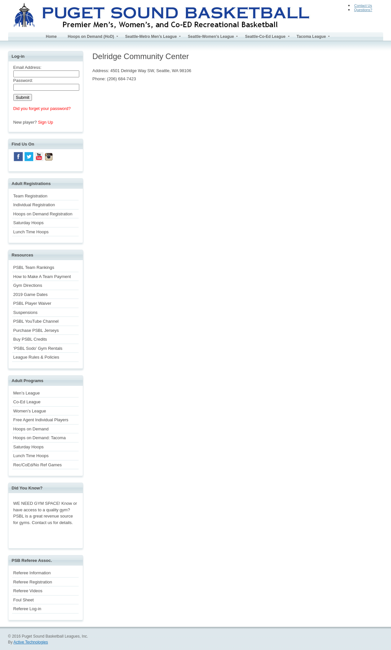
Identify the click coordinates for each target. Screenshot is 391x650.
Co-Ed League (27, 401)
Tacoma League (311, 36)
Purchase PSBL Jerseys (36, 330)
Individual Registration (34, 204)
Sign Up (45, 122)
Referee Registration (32, 582)
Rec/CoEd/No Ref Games (37, 464)
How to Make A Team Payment (42, 276)
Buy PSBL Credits (30, 339)
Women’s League (29, 411)
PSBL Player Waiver (32, 303)
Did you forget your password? (42, 108)
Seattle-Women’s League (211, 36)
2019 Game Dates (30, 294)
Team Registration (30, 195)
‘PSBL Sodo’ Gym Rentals (38, 348)
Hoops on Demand (31, 428)
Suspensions (25, 312)
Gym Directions (27, 285)
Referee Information (32, 572)
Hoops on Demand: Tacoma (39, 437)
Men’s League (26, 393)
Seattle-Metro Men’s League (151, 36)
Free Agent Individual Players (40, 419)
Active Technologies (30, 642)
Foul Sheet (23, 599)
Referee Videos (27, 590)
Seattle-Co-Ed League (265, 36)
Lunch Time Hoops (31, 231)
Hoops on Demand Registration (42, 213)
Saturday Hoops (28, 222)
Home (51, 36)
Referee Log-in (27, 608)
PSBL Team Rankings (33, 267)
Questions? (363, 10)
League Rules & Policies (36, 357)
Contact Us (363, 6)
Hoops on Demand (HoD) (91, 36)
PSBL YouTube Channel (36, 321)
